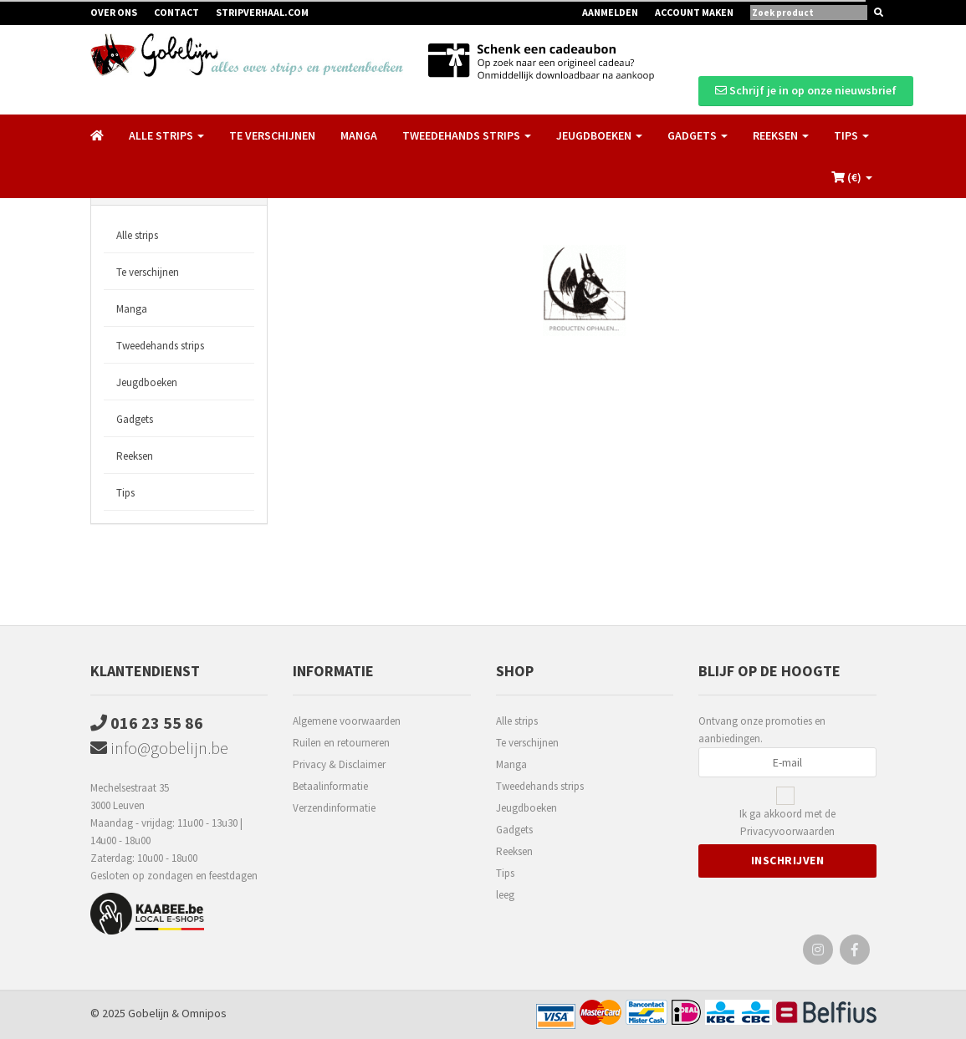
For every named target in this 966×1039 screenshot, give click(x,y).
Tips (125, 493)
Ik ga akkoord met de (787, 823)
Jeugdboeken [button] (599, 135)
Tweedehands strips (160, 346)
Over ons (113, 12)
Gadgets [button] (697, 135)
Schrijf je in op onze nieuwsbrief (806, 90)
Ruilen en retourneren (341, 743)
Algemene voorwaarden (347, 721)
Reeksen (134, 456)
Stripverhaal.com (262, 12)
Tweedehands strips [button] (466, 135)
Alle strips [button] (166, 135)
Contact (176, 12)
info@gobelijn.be (159, 747)
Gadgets (134, 419)
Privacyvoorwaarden (787, 831)
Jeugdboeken (146, 382)
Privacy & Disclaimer (339, 764)
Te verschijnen (272, 135)
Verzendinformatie (334, 808)
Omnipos (204, 1013)
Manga (358, 135)
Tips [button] (851, 135)
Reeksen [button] (781, 135)
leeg (505, 895)
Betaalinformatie (330, 786)
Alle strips (137, 235)
